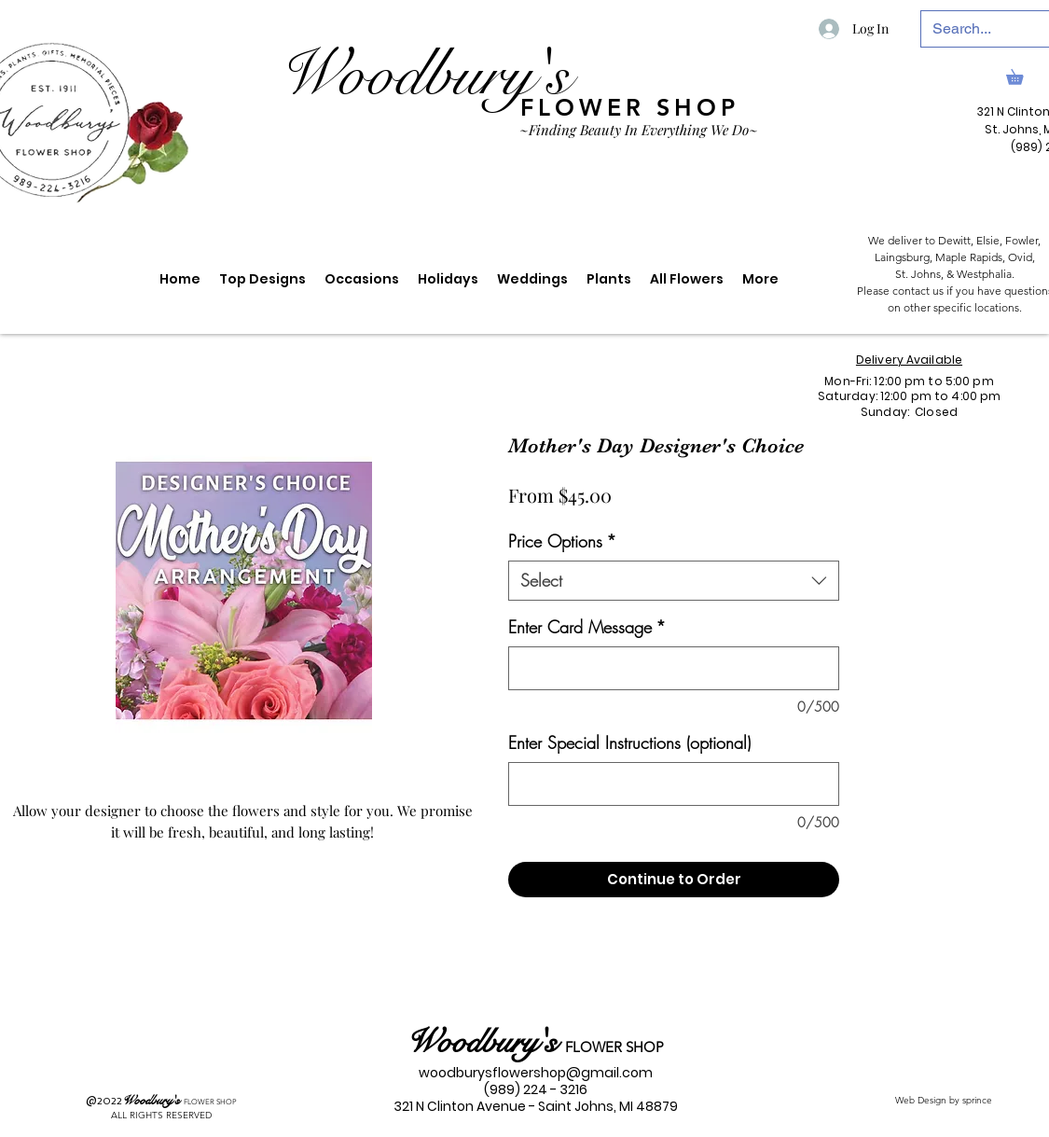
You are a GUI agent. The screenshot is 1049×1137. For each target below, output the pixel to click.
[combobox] (673, 581)
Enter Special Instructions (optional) (629, 742)
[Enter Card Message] (673, 668)
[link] (1022, 74)
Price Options (562, 541)
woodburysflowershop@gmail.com (536, 1072)
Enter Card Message (587, 627)
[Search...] (983, 29)
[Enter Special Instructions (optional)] (673, 783)
